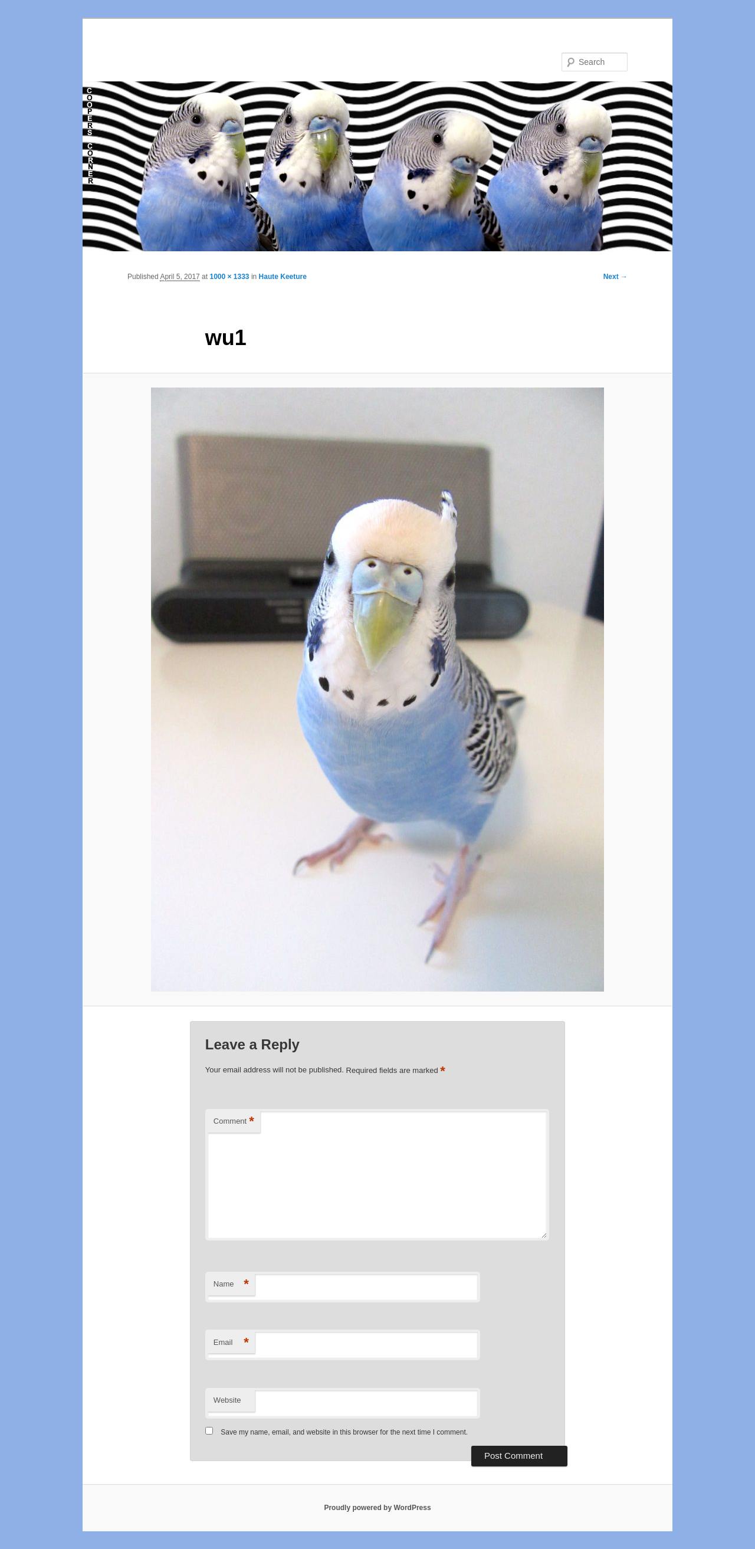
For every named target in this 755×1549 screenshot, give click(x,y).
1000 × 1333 (229, 277)
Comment (234, 1121)
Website (227, 1400)
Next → (615, 277)
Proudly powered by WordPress (377, 1508)
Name (231, 1284)
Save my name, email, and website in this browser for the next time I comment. (344, 1432)
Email (231, 1342)
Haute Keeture (283, 277)
